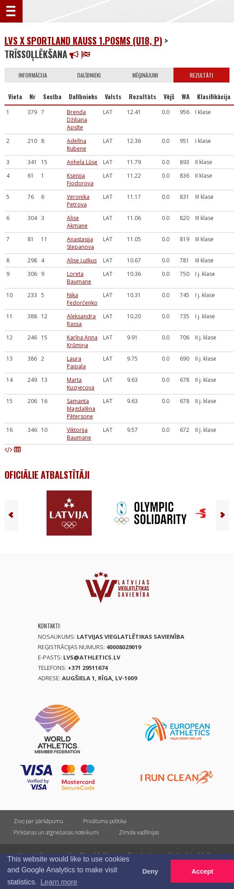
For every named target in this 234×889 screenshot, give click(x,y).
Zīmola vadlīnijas (139, 832)
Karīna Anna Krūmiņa (82, 341)
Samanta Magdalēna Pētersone (81, 408)
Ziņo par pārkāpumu (38, 821)
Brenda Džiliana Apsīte (77, 119)
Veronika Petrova (78, 200)
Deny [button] (150, 871)
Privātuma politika (104, 821)
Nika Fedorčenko (82, 299)
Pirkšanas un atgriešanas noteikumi (56, 832)
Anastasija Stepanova (80, 243)
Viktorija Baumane (79, 433)
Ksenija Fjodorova (80, 179)
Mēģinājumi (145, 75)
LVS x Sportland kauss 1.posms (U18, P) (83, 40)
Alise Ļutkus (82, 260)
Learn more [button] (58, 882)
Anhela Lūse (82, 162)
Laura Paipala (76, 362)
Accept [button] (202, 871)
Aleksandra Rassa (81, 320)
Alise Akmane (77, 221)
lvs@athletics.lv (91, 657)
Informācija (33, 75)
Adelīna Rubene (76, 144)
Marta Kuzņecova (80, 383)
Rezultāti (201, 75)
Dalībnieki (89, 75)
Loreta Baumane (79, 277)
